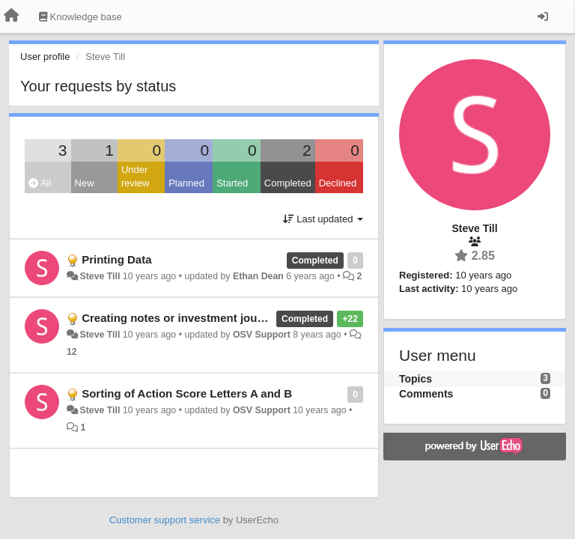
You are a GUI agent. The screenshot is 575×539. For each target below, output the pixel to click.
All (39, 183)
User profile (45, 56)
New (84, 183)
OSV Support (261, 334)
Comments (426, 394)
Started (232, 183)
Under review (135, 176)
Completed (287, 183)
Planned (186, 183)
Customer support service (164, 520)
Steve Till (99, 276)
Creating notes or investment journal (180, 317)
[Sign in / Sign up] (542, 16)
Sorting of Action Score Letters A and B (187, 393)
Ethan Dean (258, 276)
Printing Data (116, 259)
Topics (415, 379)
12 (72, 352)
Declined (338, 183)
